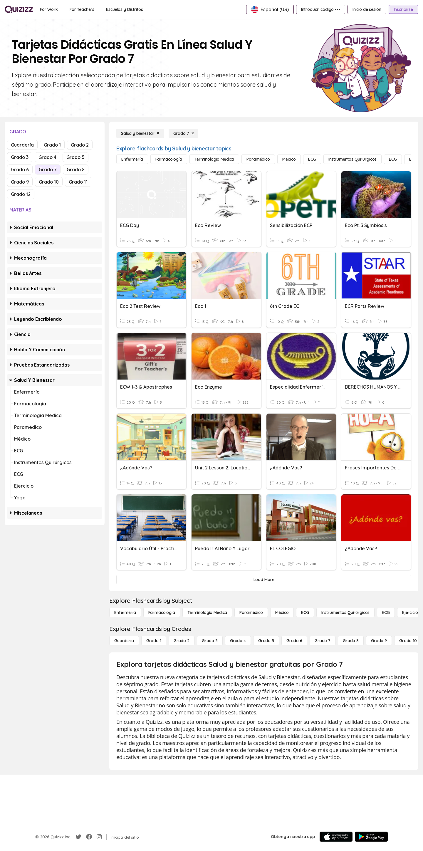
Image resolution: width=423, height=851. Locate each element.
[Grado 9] (379, 640)
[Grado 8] (351, 640)
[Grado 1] (153, 640)
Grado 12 (21, 194)
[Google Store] (371, 837)
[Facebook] (89, 837)
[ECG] (312, 159)
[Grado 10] (408, 640)
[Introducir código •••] (320, 9)
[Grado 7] (184, 133)
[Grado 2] (181, 640)
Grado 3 (19, 157)
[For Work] (49, 9)
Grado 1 (52, 145)
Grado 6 (20, 169)
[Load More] (263, 579)
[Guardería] (124, 640)
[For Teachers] (82, 9)
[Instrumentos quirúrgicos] (352, 159)
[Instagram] (99, 837)
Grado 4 (47, 157)
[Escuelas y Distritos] (124, 9)
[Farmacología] (168, 159)
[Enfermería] (132, 159)
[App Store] (336, 837)
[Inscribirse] (403, 9)
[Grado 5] (266, 640)
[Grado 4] (238, 640)
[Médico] (289, 159)
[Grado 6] (294, 640)
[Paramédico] (258, 159)
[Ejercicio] (410, 612)
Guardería (22, 145)
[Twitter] (78, 837)
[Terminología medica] (214, 159)
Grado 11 (78, 182)
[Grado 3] (210, 640)
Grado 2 (80, 145)
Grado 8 (76, 169)
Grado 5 (75, 157)
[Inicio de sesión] (367, 9)
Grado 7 (48, 169)
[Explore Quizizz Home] (19, 9)
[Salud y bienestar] (140, 133)
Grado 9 (20, 182)
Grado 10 (49, 182)
